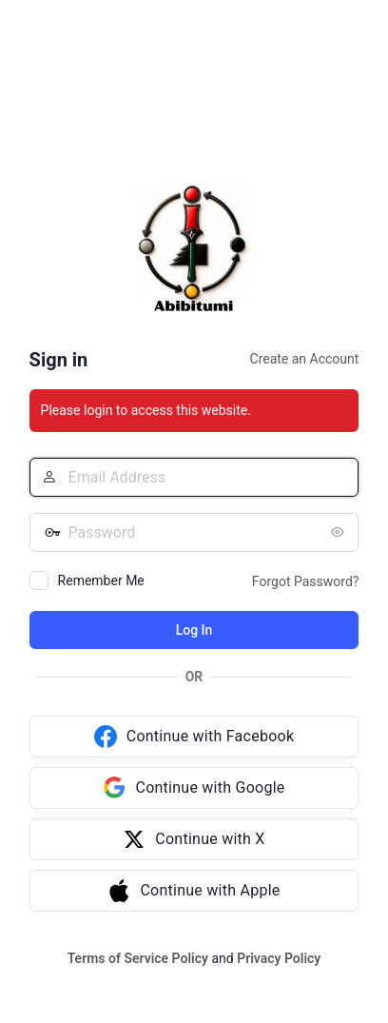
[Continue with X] (194, 839)
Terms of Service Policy (138, 958)
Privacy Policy (278, 958)
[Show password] (339, 532)
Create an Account (304, 358)
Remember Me (101, 580)
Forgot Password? (305, 581)
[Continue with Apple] (194, 891)
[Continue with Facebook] (194, 736)
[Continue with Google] (194, 788)
